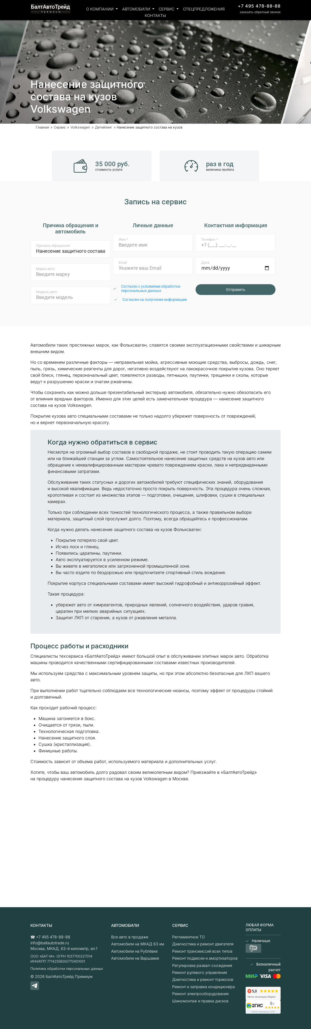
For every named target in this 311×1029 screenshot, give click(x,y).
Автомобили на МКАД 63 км (137, 944)
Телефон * (209, 239)
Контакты (155, 15)
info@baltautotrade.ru (49, 943)
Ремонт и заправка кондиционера (203, 986)
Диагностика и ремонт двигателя (203, 944)
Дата (205, 263)
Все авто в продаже (129, 937)
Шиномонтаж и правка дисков (200, 1001)
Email (123, 263)
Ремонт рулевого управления (199, 972)
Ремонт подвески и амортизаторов (205, 958)
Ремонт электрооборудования (200, 993)
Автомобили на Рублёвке (134, 951)
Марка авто (45, 269)
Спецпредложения (204, 9)
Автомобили (136, 9)
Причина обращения (53, 246)
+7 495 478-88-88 (259, 6)
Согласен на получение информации (154, 299)
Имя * (123, 239)
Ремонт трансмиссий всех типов (202, 951)
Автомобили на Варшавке (135, 958)
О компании (100, 9)
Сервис (167, 9)
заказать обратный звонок (260, 12)
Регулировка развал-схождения (202, 965)
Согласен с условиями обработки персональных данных (150, 288)
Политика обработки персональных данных (66, 969)
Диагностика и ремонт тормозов (202, 979)
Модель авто (46, 292)
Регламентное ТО (188, 937)
